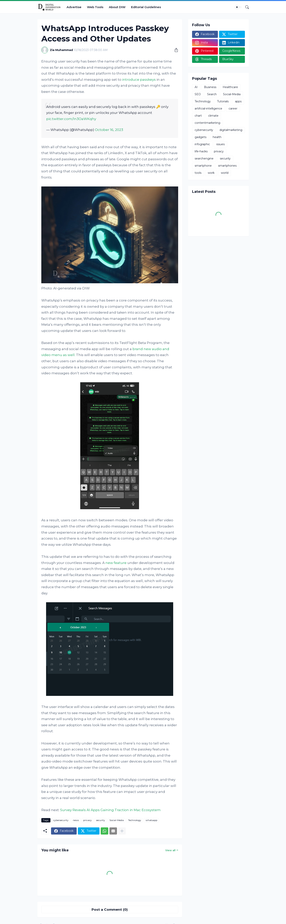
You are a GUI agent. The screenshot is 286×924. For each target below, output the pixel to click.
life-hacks (201, 151)
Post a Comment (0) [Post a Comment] (110, 910)
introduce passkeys (139, 80)
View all (170, 850)
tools (198, 173)
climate (213, 115)
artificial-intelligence (208, 108)
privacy (87, 820)
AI (196, 87)
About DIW (117, 7)
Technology (134, 820)
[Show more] (122, 831)
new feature (116, 563)
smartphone (203, 165)
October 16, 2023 (109, 130)
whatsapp (151, 820)
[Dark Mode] (238, 7)
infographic (202, 144)
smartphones (227, 165)
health (217, 137)
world (224, 173)
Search (212, 94)
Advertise (74, 7)
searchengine (204, 158)
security (100, 820)
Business (210, 87)
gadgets (200, 137)
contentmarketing (207, 123)
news (76, 820)
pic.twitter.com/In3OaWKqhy (71, 119)
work (211, 173)
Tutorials (223, 101)
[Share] (174, 50)
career (233, 108)
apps (238, 101)
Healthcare (230, 87)
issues (220, 144)
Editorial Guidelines (146, 7)
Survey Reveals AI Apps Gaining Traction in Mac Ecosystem (110, 810)
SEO (198, 94)
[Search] (245, 7)
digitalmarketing (230, 130)
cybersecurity (61, 820)
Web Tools (95, 7)
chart (198, 115)
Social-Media (116, 820)
